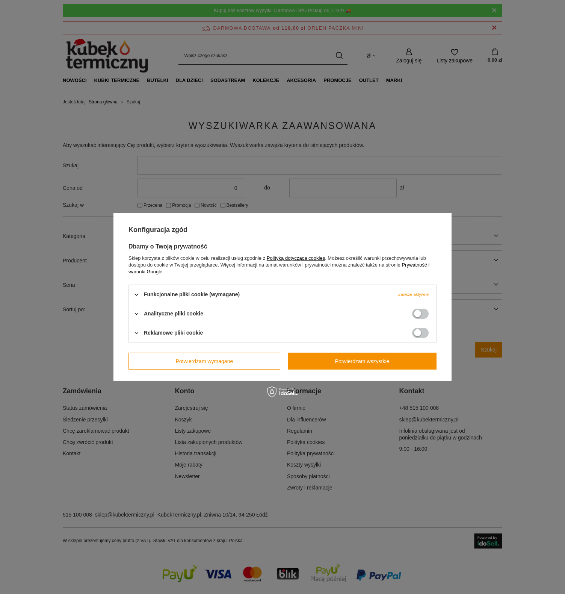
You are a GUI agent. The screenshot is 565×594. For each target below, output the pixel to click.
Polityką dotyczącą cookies (296, 258)
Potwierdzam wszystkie (362, 361)
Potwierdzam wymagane (204, 361)
